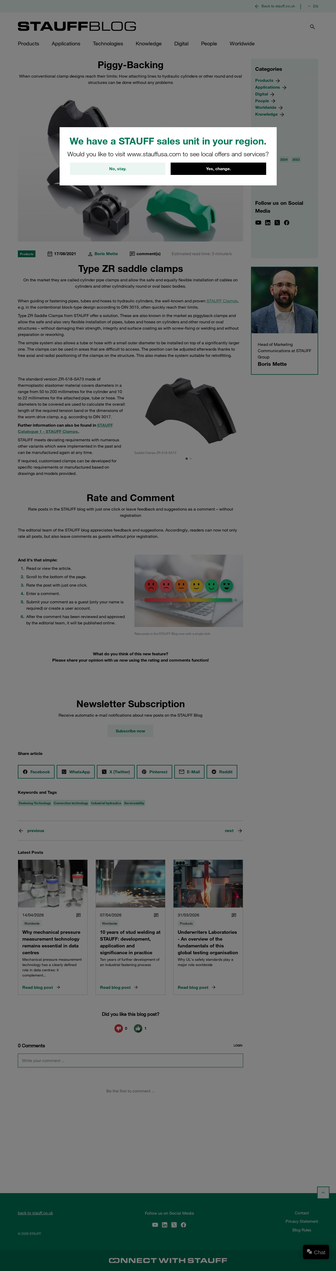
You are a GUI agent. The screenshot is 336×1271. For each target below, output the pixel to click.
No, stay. (117, 168)
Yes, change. (218, 168)
